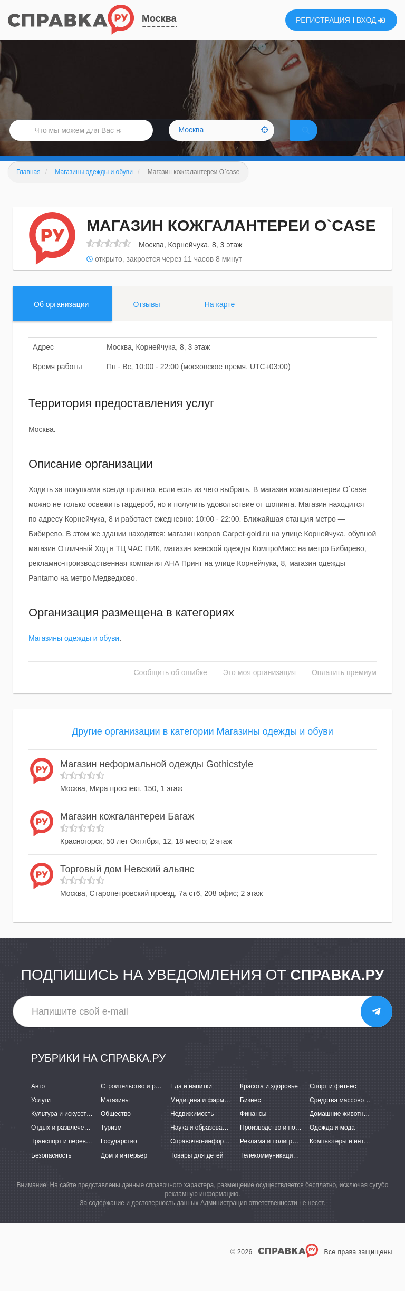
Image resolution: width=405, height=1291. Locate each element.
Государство (119, 1156)
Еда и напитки (191, 1101)
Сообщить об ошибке (170, 687)
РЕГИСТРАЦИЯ (323, 20)
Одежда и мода (332, 1142)
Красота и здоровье (269, 1101)
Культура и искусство (62, 1128)
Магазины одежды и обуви (73, 653)
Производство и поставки (277, 1142)
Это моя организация (259, 687)
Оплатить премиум (344, 687)
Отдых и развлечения (62, 1142)
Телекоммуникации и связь (280, 1169)
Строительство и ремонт (137, 1101)
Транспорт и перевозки (65, 1156)
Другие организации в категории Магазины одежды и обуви (202, 746)
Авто (38, 1101)
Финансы (253, 1128)
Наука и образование (201, 1142)
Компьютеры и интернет (345, 1156)
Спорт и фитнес (333, 1101)
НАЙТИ (320, 139)
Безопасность (51, 1169)
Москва (159, 18)
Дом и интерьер (124, 1169)
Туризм (111, 1142)
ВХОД (370, 20)
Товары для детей (196, 1169)
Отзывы (146, 319)
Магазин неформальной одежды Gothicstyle (156, 778)
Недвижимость (192, 1128)
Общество (116, 1128)
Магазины (115, 1115)
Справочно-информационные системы (227, 1156)
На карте (220, 319)
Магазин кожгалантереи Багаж (127, 831)
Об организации (61, 319)
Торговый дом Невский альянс (127, 884)
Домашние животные (341, 1128)
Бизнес (250, 1115)
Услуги (41, 1115)
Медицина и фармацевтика (210, 1115)
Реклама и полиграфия (274, 1156)
